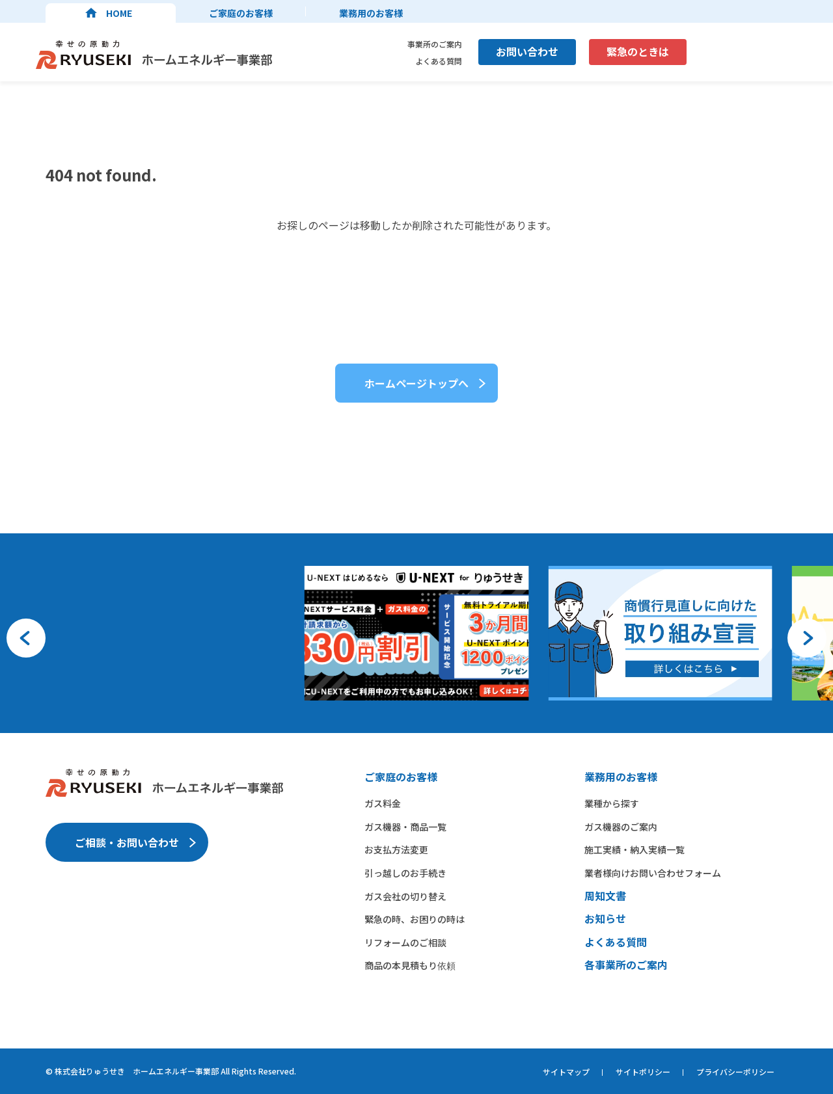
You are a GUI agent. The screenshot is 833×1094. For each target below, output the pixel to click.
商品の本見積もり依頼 (410, 965)
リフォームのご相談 (405, 942)
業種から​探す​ (611, 803)
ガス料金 (382, 803)
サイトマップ (566, 1071)
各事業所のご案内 (626, 964)
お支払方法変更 (396, 849)
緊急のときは (638, 51)
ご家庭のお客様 (241, 13)
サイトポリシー (643, 1071)
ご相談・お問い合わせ (127, 842)
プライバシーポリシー (735, 1071)
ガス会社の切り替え (405, 896)
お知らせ (605, 918)
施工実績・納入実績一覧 (634, 849)
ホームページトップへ (416, 383)
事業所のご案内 (434, 43)
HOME (119, 13)
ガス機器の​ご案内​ (620, 826)
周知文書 (605, 895)
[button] (26, 638)
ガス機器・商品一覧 (405, 826)
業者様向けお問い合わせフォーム (652, 872)
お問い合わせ (527, 51)
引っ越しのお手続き (405, 872)
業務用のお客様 (371, 13)
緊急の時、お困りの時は (414, 919)
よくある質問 (438, 60)
